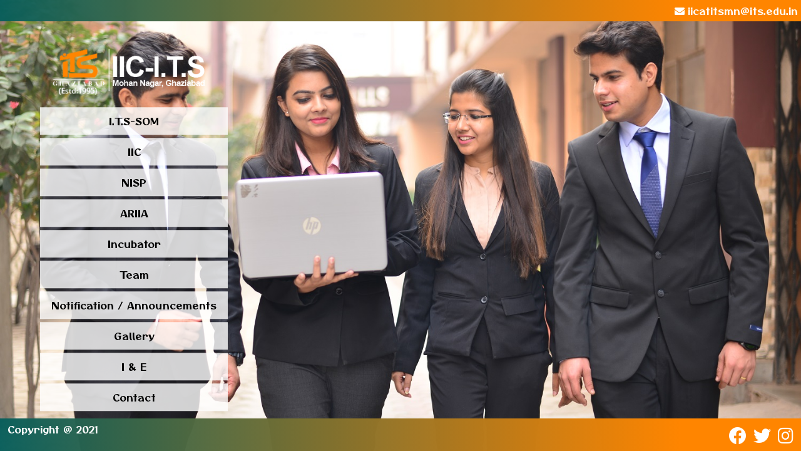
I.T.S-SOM (134, 121)
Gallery (134, 336)
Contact (134, 397)
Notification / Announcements (134, 305)
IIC (134, 152)
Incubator (134, 244)
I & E (133, 367)
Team (134, 275)
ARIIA (134, 213)
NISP (133, 182)
